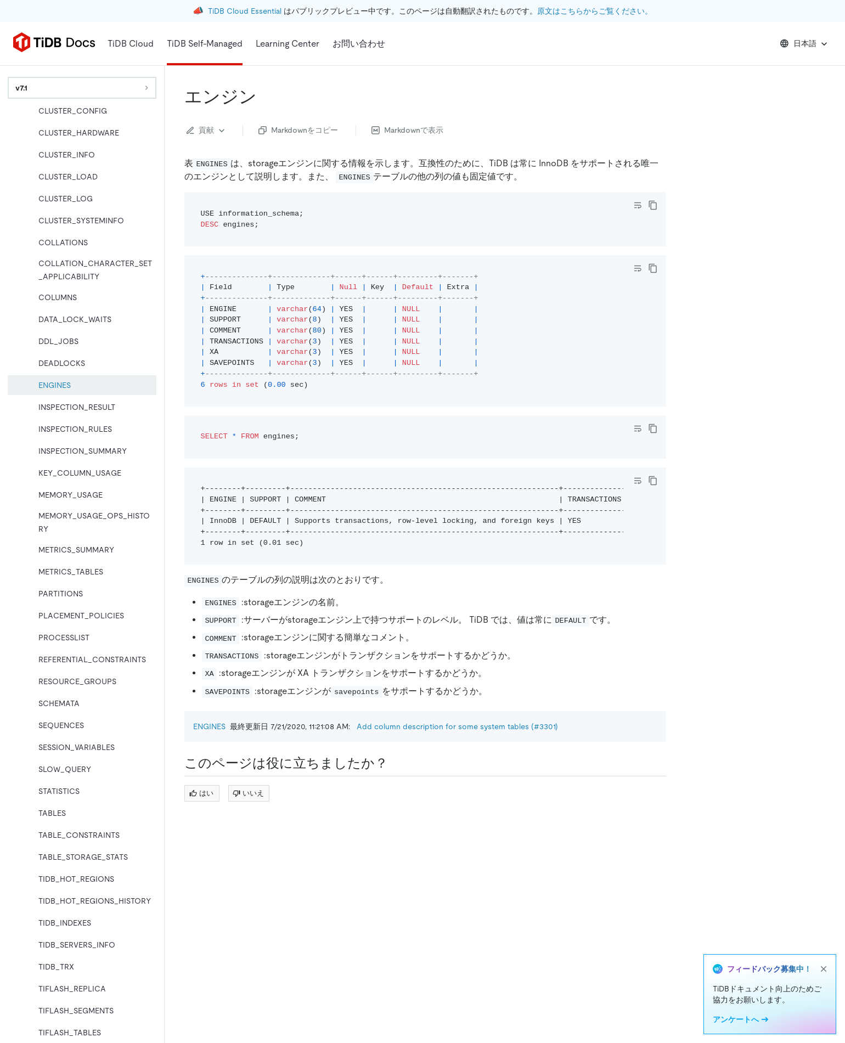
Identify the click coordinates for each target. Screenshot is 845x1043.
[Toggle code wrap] (637, 205)
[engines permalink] (265, 96)
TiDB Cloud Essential (244, 11)
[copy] (653, 205)
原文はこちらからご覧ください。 (594, 11)
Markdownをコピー (298, 130)
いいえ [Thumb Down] (248, 793)
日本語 (805, 43)
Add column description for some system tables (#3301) (457, 726)
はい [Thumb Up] (201, 793)
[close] (823, 969)
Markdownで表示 (407, 130)
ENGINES (209, 726)
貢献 (207, 130)
